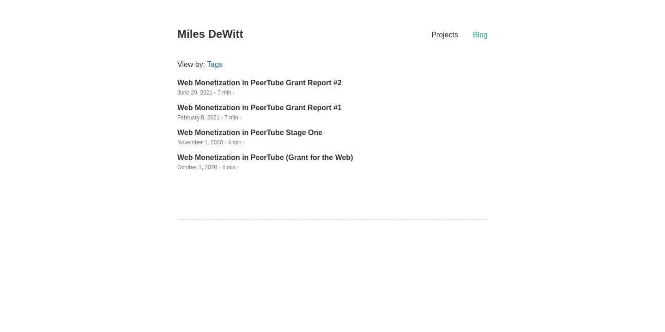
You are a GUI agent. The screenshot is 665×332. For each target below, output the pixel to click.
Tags (215, 64)
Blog (480, 35)
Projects (444, 35)
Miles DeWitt (210, 34)
